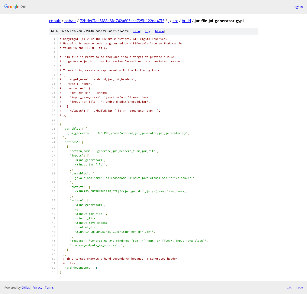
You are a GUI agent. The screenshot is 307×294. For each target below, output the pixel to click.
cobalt (55, 20)
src (175, 20)
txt (289, 287)
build (186, 20)
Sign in (298, 7)
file (136, 31)
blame (159, 31)
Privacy (37, 287)
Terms (49, 287)
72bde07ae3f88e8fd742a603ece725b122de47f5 (122, 20)
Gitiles (26, 287)
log (147, 31)
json (299, 287)
